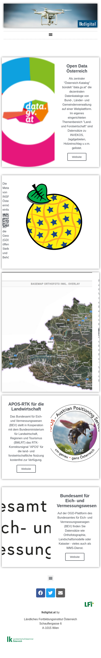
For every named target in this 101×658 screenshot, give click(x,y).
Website (77, 156)
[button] (50, 34)
